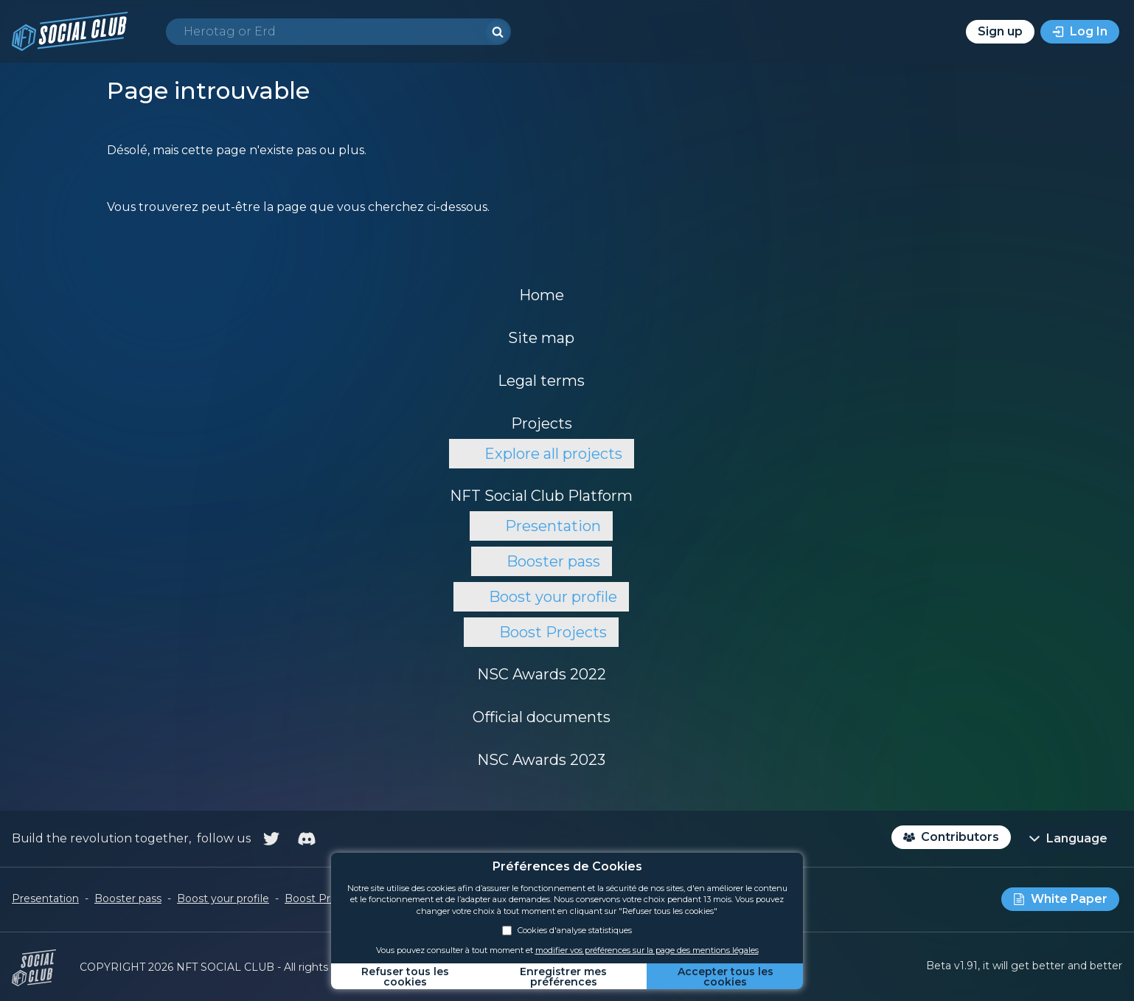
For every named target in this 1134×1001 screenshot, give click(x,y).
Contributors (960, 837)
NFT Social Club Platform (541, 496)
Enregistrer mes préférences (563, 976)
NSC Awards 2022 (541, 674)
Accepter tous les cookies (725, 976)
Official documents (542, 717)
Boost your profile (553, 597)
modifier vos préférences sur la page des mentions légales (647, 950)
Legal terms (541, 380)
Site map (541, 338)
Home (541, 295)
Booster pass (553, 561)
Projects (541, 423)
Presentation (553, 526)
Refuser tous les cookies (405, 976)
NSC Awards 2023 (541, 760)
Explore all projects (553, 454)
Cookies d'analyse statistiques (567, 930)
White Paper (1069, 899)
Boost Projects (553, 632)
